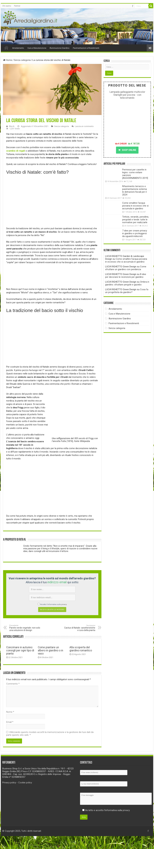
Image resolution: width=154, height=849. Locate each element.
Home (6, 47)
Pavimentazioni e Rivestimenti (86, 48)
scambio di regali (15, 150)
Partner (17, 6)
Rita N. (12, 126)
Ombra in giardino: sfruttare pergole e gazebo (127, 283)
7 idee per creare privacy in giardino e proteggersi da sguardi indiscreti (134, 233)
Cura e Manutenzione (36, 48)
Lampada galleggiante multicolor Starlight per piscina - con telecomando (127, 94)
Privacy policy (9, 782)
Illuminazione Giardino (59, 48)
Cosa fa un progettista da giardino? (126, 291)
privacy (64, 604)
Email (9, 722)
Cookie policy (25, 782)
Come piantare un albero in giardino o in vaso (50, 650)
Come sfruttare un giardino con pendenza (125, 268)
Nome (10, 712)
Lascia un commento (84, 126)
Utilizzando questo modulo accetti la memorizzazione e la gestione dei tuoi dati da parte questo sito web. (50, 733)
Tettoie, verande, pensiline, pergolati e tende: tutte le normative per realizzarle (135, 219)
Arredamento (18, 48)
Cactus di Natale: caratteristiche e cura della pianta (79, 627)
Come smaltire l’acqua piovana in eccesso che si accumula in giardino (135, 206)
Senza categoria (22, 60)
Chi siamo (6, 6)
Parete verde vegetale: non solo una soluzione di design (25, 627)
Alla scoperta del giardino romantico (80, 649)
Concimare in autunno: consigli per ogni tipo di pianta (20, 650)
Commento (13, 683)
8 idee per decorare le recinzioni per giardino (125, 275)
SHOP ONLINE (127, 150)
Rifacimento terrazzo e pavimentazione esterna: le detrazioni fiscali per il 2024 (134, 190)
